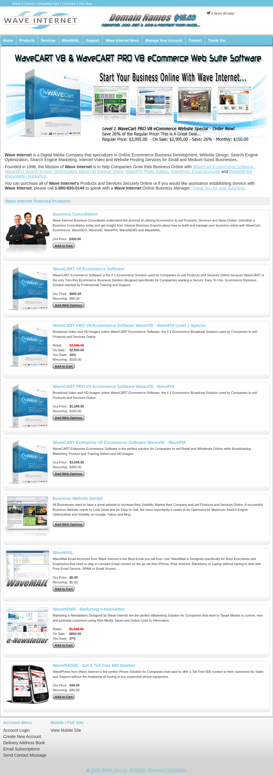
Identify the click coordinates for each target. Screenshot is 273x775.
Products (27, 40)
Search (29, 3)
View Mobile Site (66, 730)
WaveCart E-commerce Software (223, 166)
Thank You (217, 40)
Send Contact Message (24, 755)
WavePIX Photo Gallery (146, 171)
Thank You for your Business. (219, 188)
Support (92, 40)
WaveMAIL (71, 40)
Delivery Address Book (24, 742)
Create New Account (22, 736)
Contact (195, 40)
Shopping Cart (48, 3)
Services (48, 40)
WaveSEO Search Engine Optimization (40, 171)
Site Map (85, 3)
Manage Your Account (163, 40)
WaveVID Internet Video (101, 171)
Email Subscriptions (21, 749)
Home (16, 3)
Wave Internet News (122, 40)
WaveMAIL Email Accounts (195, 171)
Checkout (69, 3)
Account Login (16, 730)
